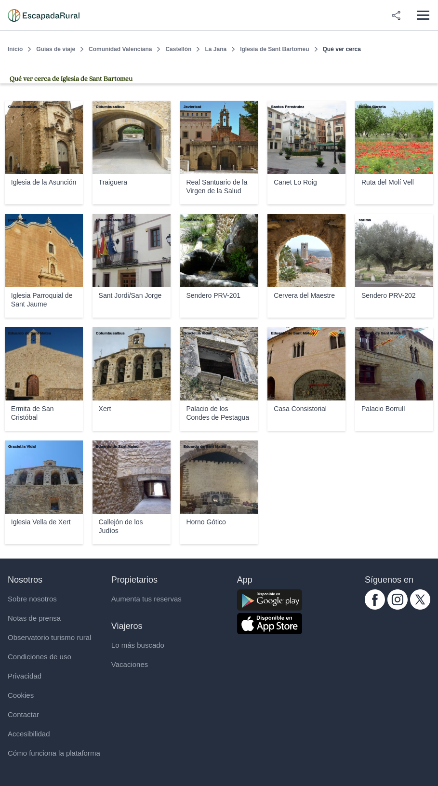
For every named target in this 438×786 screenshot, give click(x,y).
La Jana (215, 49)
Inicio (15, 49)
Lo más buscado (137, 645)
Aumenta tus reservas (146, 599)
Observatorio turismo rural (49, 637)
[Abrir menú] (423, 15)
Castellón (178, 49)
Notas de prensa (34, 618)
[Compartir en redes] (396, 15)
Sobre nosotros (32, 599)
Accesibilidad (29, 734)
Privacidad (24, 676)
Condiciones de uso (39, 657)
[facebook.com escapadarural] (375, 607)
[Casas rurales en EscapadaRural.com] (44, 15)
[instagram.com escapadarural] (397, 607)
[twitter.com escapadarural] (420, 607)
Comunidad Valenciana (120, 49)
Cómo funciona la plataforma (54, 753)
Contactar (23, 714)
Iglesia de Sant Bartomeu (274, 49)
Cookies (21, 695)
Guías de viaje (55, 49)
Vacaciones (129, 664)
